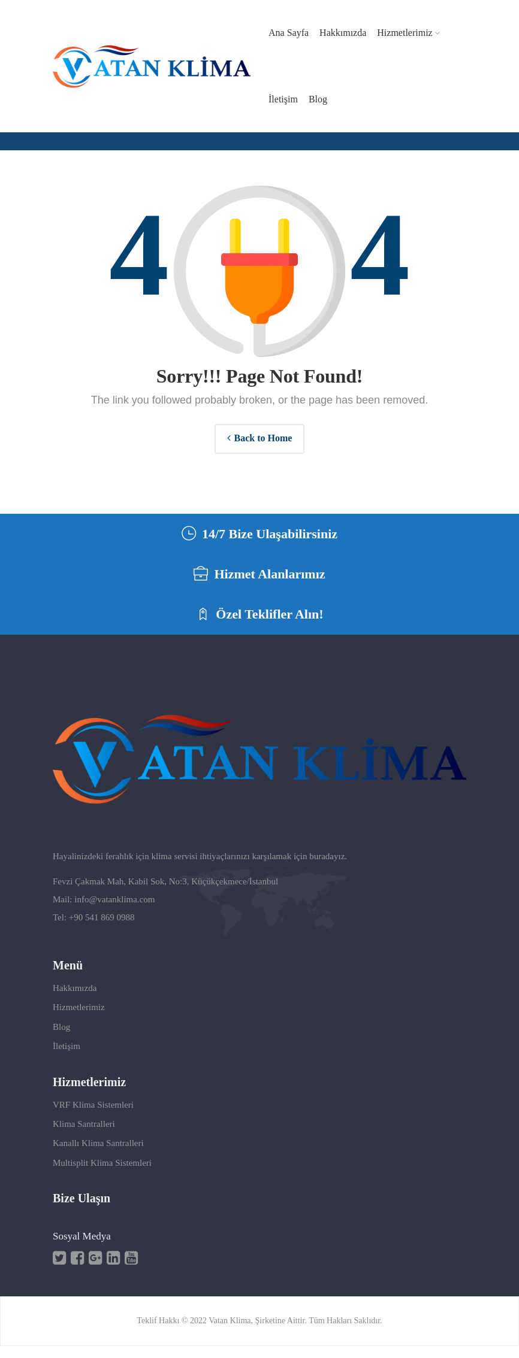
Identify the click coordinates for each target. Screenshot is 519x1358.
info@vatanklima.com (114, 912)
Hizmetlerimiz (79, 1019)
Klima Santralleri (84, 1136)
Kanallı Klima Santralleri (98, 1155)
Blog (61, 1039)
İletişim (66, 1058)
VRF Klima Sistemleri (93, 1116)
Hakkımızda (74, 1000)
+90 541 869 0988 (102, 930)
